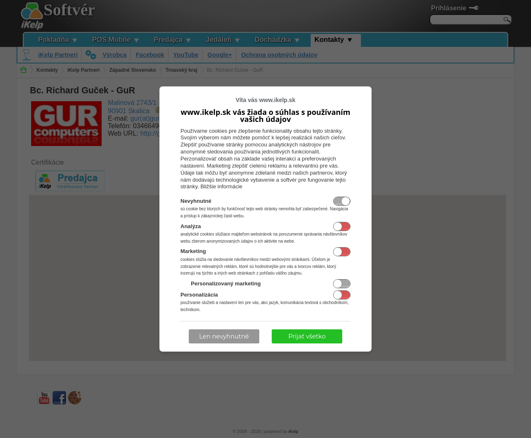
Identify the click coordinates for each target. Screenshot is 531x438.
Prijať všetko (307, 336)
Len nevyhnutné (224, 336)
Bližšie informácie (221, 186)
